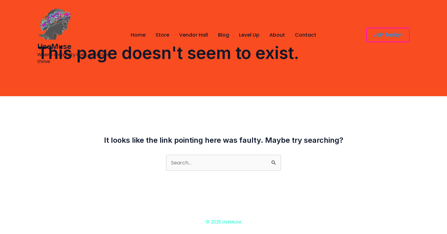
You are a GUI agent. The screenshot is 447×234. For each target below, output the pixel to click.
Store (162, 35)
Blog (223, 35)
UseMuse (54, 46)
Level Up (249, 35)
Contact (305, 35)
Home (138, 35)
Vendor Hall (193, 35)
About (277, 35)
